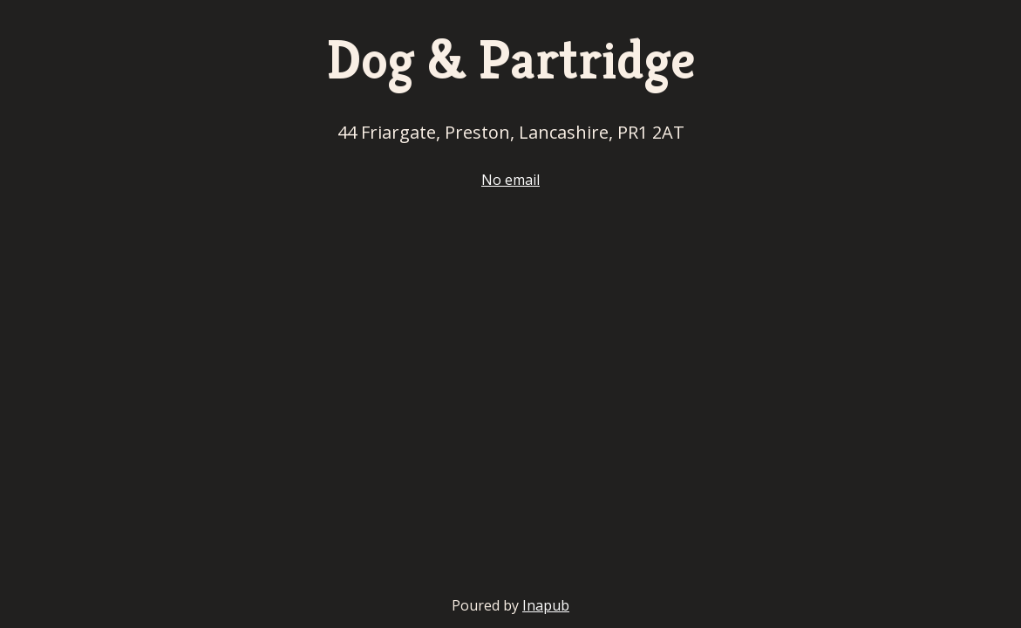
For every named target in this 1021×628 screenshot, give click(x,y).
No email (510, 179)
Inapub (545, 605)
